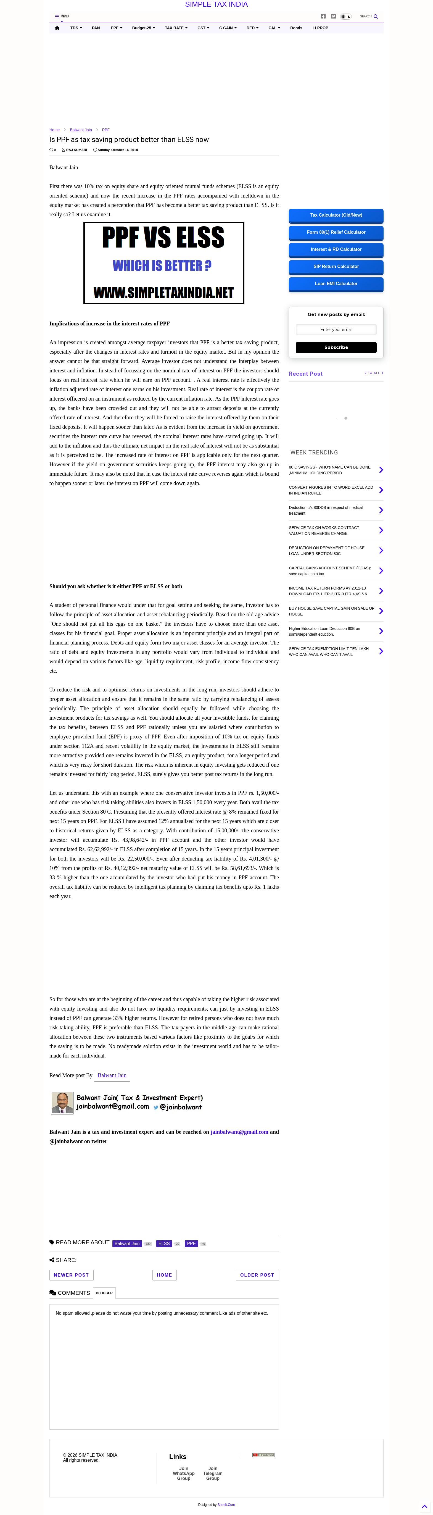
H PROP (320, 28)
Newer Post (71, 1275)
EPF (117, 28)
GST (203, 28)
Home (54, 130)
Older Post (257, 1275)
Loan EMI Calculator (336, 283)
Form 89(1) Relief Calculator (336, 232)
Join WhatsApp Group (184, 1473)
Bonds (296, 28)
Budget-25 (143, 28)
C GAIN (228, 28)
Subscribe (336, 347)
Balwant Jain (81, 130)
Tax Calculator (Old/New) (336, 215)
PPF (106, 130)
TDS (76, 28)
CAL (274, 28)
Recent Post (306, 373)
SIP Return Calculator (336, 266)
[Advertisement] (215, 80)
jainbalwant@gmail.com (239, 1132)
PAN (96, 28)
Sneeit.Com (226, 1505)
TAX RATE (176, 28)
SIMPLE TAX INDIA (216, 4)
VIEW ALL (374, 373)
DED (253, 28)
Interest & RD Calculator (336, 249)
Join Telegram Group (213, 1473)
